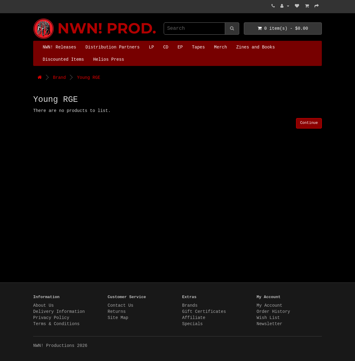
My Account (270, 305)
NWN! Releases (59, 47)
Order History (273, 311)
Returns (117, 311)
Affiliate (193, 317)
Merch (220, 47)
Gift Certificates (204, 311)
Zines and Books (255, 47)
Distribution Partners (112, 47)
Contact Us (121, 305)
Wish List (268, 317)
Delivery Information (59, 311)
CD (165, 47)
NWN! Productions (34, 18)
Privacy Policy (51, 317)
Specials (192, 323)
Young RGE (88, 77)
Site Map (118, 317)
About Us (43, 305)
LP (151, 47)
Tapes (198, 47)
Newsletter (270, 323)
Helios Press (108, 59)
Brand (59, 77)
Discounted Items (63, 59)
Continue (309, 123)
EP (180, 47)
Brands (189, 305)
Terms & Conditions (56, 323)
